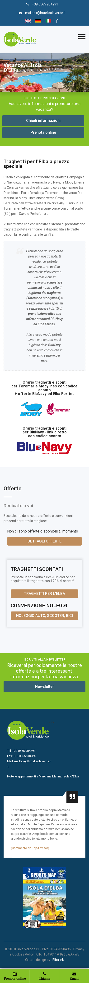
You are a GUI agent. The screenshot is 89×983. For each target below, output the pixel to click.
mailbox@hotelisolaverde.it (45, 13)
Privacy (78, 949)
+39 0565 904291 (45, 4)
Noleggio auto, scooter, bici (44, 615)
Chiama (44, 978)
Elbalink (58, 960)
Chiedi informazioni (43, 120)
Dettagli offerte (44, 541)
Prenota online (43, 132)
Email (74, 978)
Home (8, 76)
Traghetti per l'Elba (44, 593)
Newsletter (44, 686)
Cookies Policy (23, 954)
